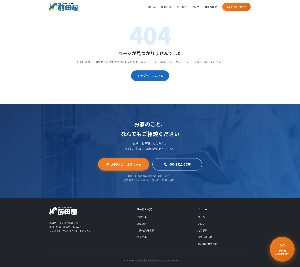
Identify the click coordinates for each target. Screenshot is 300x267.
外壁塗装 (142, 225)
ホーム (152, 7)
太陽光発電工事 (145, 232)
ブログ (195, 7)
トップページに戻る (150, 76)
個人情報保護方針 (207, 245)
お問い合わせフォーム (124, 164)
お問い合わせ (236, 7)
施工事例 (181, 7)
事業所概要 (211, 7)
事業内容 (166, 7)
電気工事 (142, 238)
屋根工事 (142, 218)
